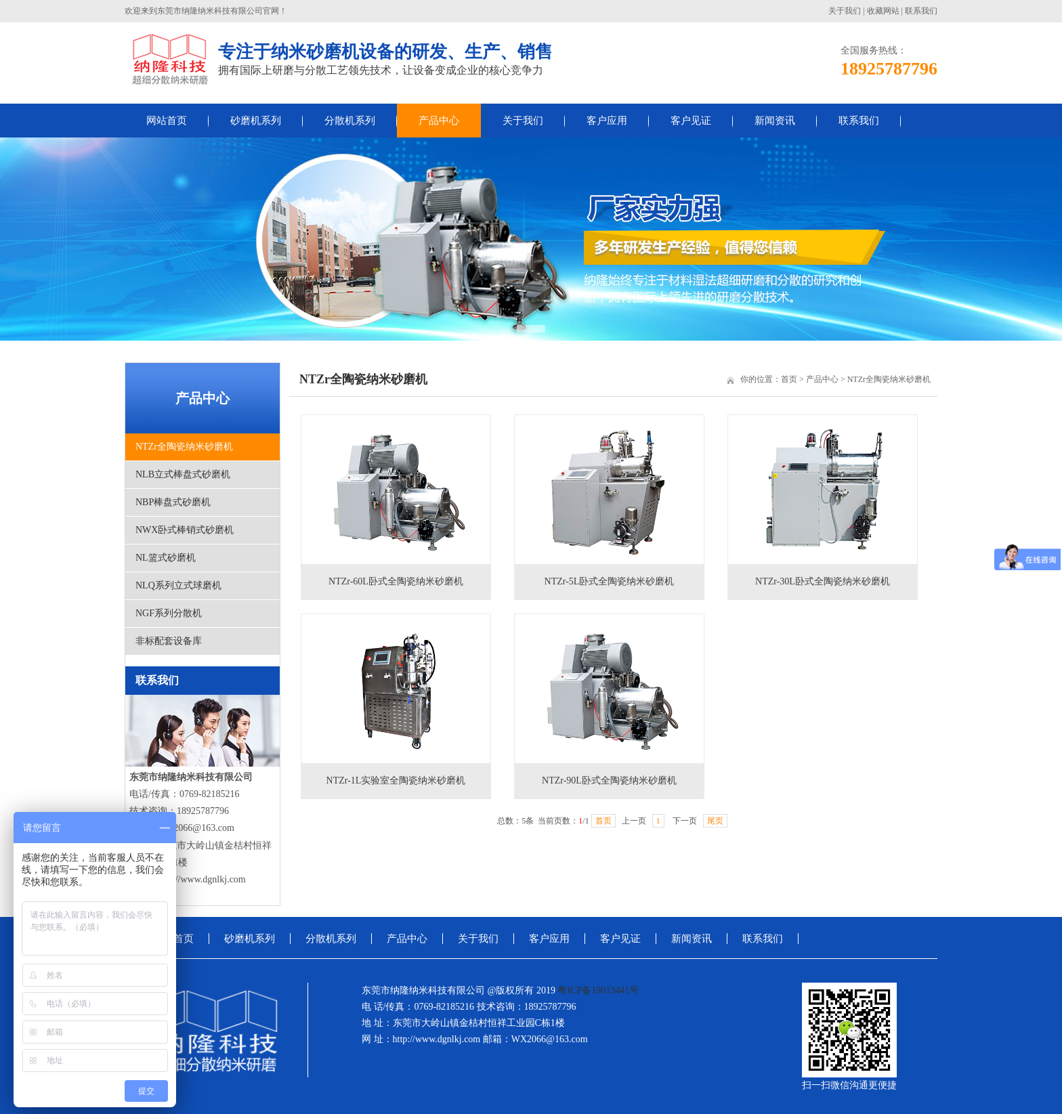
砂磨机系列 (255, 120)
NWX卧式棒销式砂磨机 (184, 530)
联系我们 (921, 11)
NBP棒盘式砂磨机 (173, 502)
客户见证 (691, 120)
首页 (789, 379)
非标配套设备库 (168, 641)
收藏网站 (883, 11)
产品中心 (439, 120)
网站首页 (166, 120)
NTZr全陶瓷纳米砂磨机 (184, 447)
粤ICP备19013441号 (598, 990)
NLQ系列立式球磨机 (178, 585)
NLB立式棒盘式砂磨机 (182, 474)
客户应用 (607, 120)
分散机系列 (349, 120)
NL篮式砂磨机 (165, 558)
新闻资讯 (775, 120)
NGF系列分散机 (168, 613)
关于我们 (844, 11)
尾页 (715, 821)
